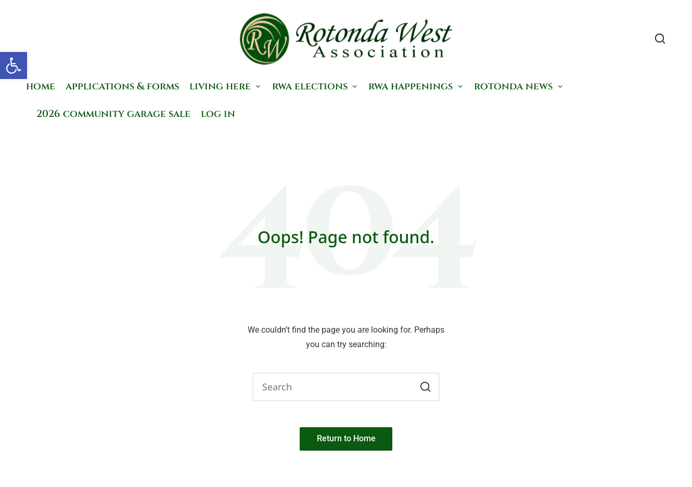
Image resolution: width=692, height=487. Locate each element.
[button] (13, 65)
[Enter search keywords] (346, 387)
